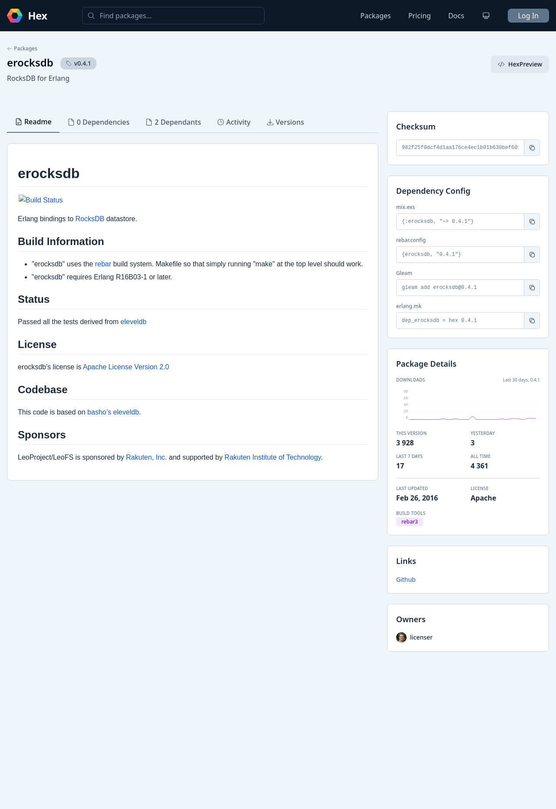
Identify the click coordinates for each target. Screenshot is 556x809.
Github (406, 579)
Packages (376, 15)
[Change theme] (486, 15)
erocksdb (30, 62)
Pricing (419, 15)
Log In (528, 15)
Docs (456, 15)
